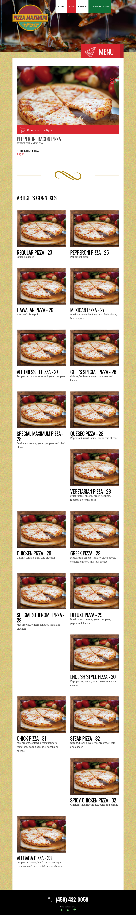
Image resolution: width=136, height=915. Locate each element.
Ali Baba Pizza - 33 (34, 858)
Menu (71, 6)
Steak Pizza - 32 (85, 738)
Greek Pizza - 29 (85, 553)
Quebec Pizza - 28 (87, 433)
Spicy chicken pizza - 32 (94, 800)
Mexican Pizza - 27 (88, 310)
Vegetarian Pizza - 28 (91, 491)
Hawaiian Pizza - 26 (36, 310)
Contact (82, 6)
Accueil (61, 6)
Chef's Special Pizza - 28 (94, 372)
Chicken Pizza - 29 (35, 553)
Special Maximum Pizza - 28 (41, 436)
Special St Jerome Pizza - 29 (40, 617)
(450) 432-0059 (68, 899)
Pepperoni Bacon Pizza (40, 139)
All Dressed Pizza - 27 (38, 372)
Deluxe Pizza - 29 (87, 615)
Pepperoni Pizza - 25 (90, 252)
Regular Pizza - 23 (35, 252)
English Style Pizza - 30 (93, 676)
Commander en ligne (100, 6)
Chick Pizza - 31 (32, 738)
